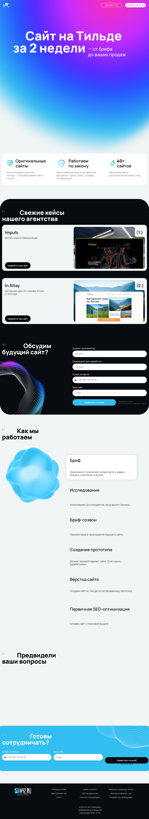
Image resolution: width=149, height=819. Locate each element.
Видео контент (90, 789)
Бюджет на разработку (84, 348)
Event (59, 797)
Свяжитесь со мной (94, 402)
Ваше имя (77, 387)
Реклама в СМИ (59, 789)
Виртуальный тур (59, 793)
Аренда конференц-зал (121, 793)
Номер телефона (81, 374)
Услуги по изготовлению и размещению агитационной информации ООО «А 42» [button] (90, 810)
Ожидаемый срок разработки (87, 361)
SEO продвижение (90, 793)
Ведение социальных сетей (121, 789)
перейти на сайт (18, 265)
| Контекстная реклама (89, 797)
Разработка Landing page (121, 797)
